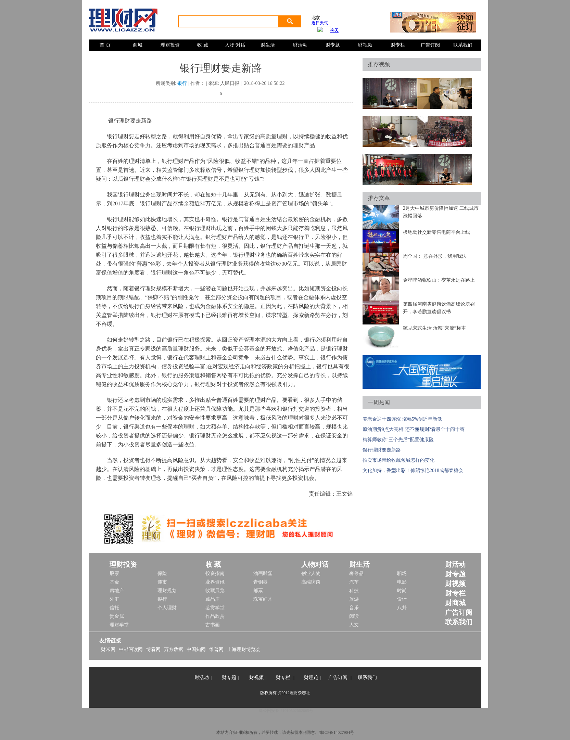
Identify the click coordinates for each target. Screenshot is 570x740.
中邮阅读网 (131, 649)
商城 (137, 45)
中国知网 (196, 649)
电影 (402, 582)
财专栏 (398, 45)
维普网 (216, 649)
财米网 (108, 649)
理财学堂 (119, 624)
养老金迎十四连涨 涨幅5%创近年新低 (402, 419)
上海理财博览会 (244, 649)
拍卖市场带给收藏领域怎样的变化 (398, 460)
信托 (114, 607)
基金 (114, 582)
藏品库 (212, 599)
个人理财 (167, 607)
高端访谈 (310, 582)
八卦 (402, 607)
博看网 (153, 649)
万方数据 (173, 649)
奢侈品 (356, 573)
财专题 (333, 45)
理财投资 (170, 45)
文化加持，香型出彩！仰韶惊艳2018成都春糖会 (413, 470)
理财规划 (167, 590)
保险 (162, 573)
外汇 (114, 599)
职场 (402, 573)
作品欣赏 (215, 616)
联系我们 (462, 45)
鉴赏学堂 (215, 607)
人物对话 (315, 564)
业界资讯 (215, 582)
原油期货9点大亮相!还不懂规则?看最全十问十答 (414, 429)
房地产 (117, 590)
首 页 (105, 45)
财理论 (311, 677)
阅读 (354, 616)
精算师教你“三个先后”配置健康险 (398, 439)
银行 (182, 83)
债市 (162, 582)
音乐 (354, 607)
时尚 (402, 590)
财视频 (365, 45)
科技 (354, 590)
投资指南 (215, 573)
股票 (114, 573)
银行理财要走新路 (382, 449)
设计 (402, 599)
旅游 (354, 599)
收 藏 (202, 45)
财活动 (300, 45)
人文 (354, 624)
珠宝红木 (263, 599)
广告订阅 (430, 45)
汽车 (354, 582)
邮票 (258, 590)
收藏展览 (215, 590)
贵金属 (117, 616)
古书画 (212, 624)
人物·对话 (235, 45)
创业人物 (310, 573)
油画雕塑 (263, 573)
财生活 (268, 45)
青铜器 (260, 582)
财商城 (455, 603)
